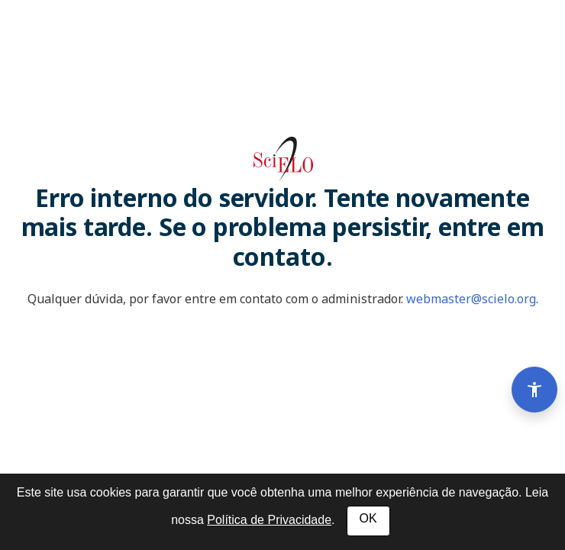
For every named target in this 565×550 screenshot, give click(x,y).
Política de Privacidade (269, 519)
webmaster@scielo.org (471, 298)
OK (368, 518)
